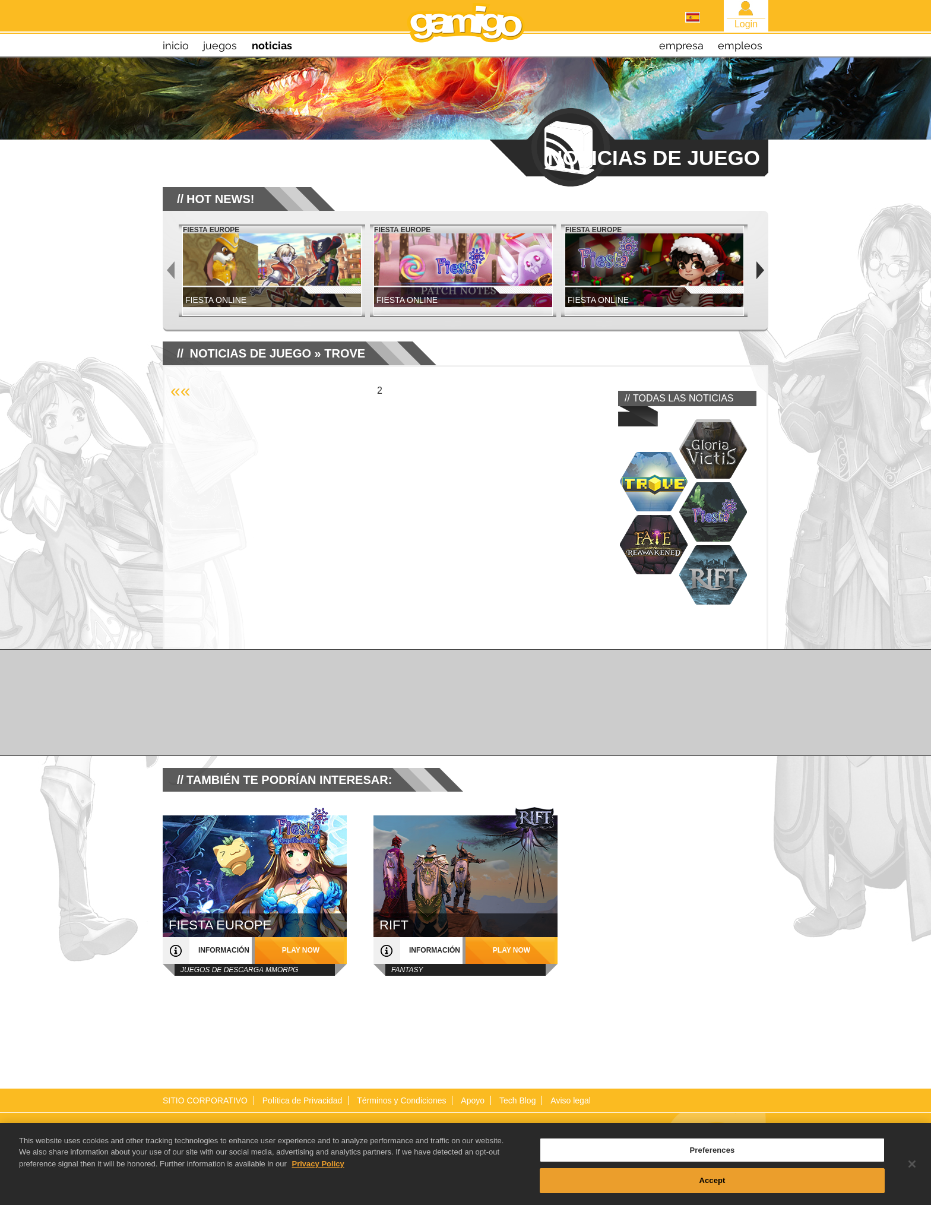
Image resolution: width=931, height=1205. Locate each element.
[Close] (912, 1172)
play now (300, 950)
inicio (176, 45)
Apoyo (472, 1100)
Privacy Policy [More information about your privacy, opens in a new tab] (318, 1171)
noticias (272, 45)
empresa (681, 45)
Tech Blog (517, 1100)
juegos (220, 45)
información (223, 950)
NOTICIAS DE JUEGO (250, 353)
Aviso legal (570, 1100)
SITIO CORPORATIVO (205, 1100)
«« (180, 390)
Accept (712, 1188)
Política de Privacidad (302, 1100)
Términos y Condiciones (401, 1100)
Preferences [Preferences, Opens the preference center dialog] (712, 1157)
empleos (740, 45)
